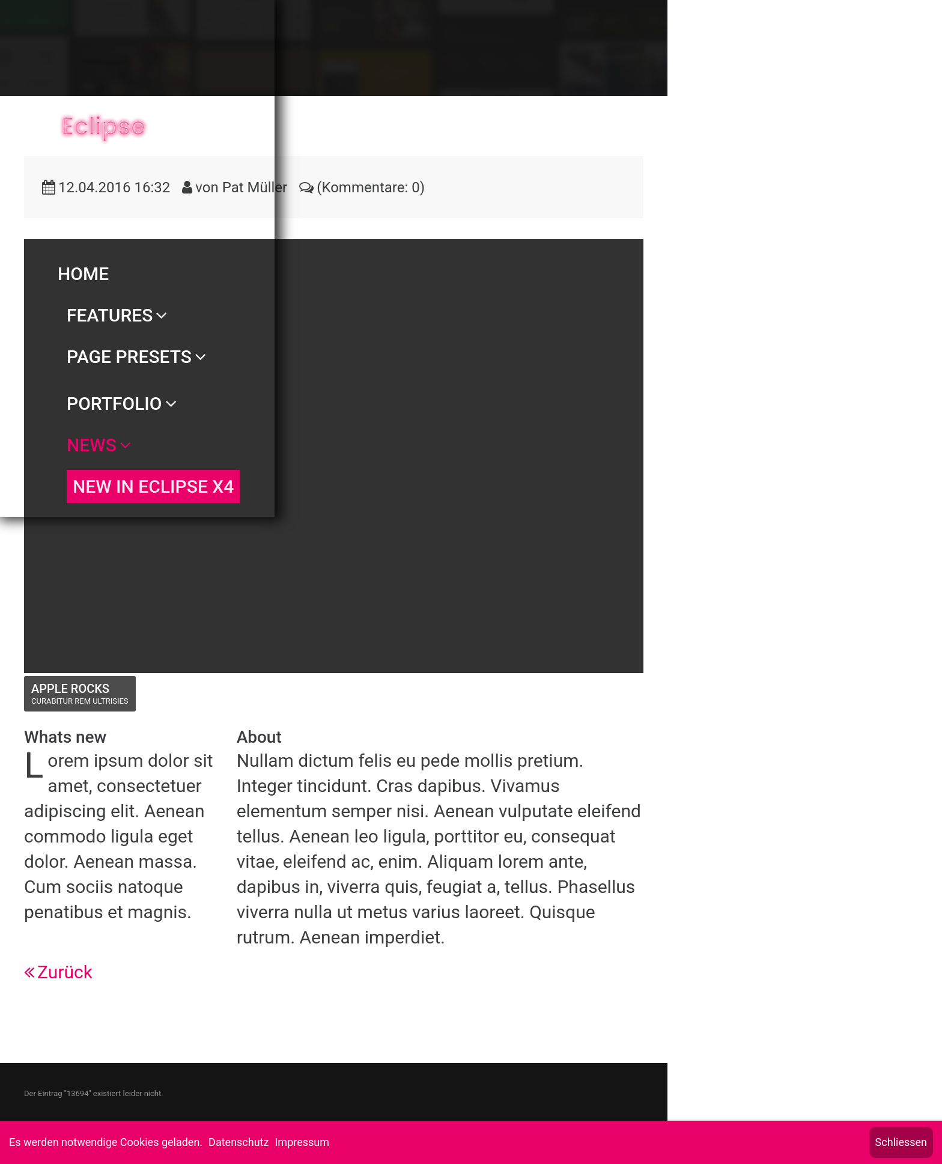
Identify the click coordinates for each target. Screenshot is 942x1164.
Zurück (65, 972)
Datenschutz (238, 1142)
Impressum (302, 1142)
